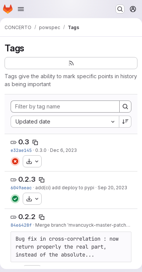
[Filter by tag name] (65, 106)
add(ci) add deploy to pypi (64, 187)
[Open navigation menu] (21, 9)
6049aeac (21, 187)
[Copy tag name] (35, 142)
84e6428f (21, 225)
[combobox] (65, 122)
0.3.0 (41, 150)
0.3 (23, 142)
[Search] (125, 106)
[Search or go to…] (120, 9)
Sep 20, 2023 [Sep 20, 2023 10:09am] (112, 187)
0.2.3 (27, 179)
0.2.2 (27, 216)
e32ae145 (21, 150)
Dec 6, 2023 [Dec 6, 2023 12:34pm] (63, 150)
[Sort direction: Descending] (125, 122)
